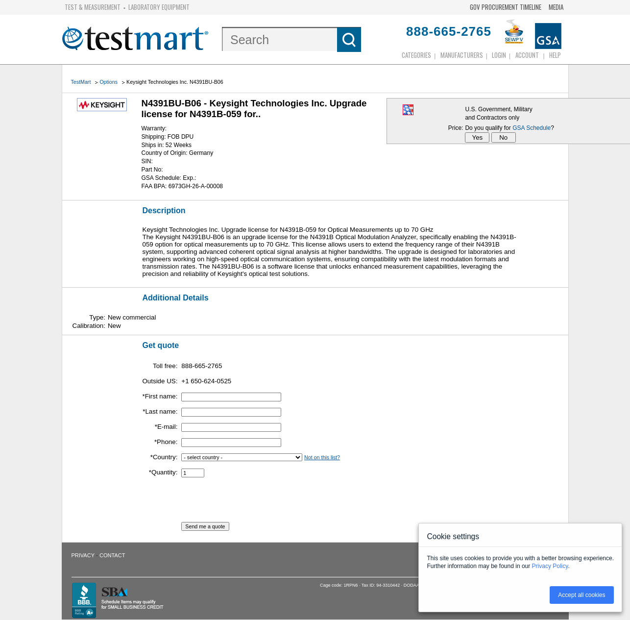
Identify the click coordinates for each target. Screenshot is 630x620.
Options (108, 82)
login (499, 55)
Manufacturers (461, 55)
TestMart (81, 82)
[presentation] (255, 503)
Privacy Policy (550, 566)
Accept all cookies (581, 595)
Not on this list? (322, 457)
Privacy (83, 555)
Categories (416, 55)
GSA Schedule (531, 127)
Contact (112, 555)
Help (555, 55)
